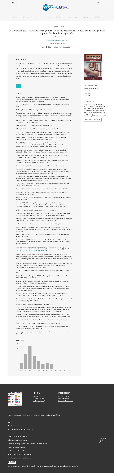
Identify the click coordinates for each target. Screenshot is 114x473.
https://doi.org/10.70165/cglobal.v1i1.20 (57, 40)
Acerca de (97, 17)
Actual (14, 17)
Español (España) (14, 2)
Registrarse (73, 17)
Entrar (85, 17)
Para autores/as (63, 399)
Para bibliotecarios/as (65, 401)
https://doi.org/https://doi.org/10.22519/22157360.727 (31, 251)
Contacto (59, 17)
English (35, 396)
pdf (19, 86)
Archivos (26, 17)
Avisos (37, 17)
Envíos (48, 17)
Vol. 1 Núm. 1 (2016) (57, 27)
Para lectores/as (63, 396)
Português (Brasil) (39, 401)
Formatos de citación (92, 119)
